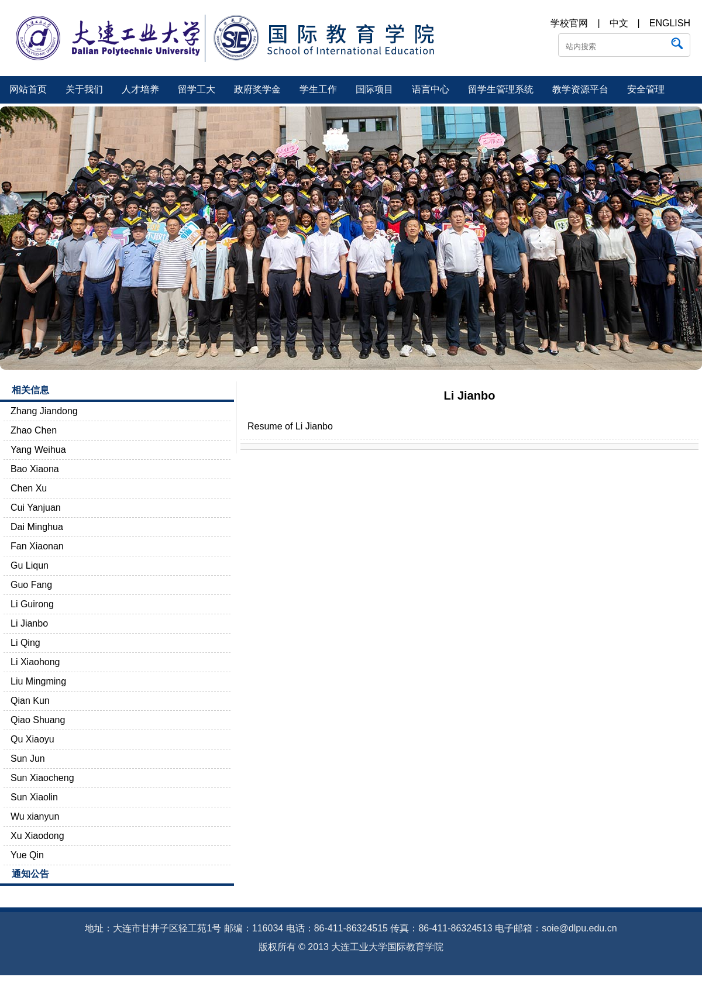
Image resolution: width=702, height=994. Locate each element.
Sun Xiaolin (34, 797)
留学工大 (196, 89)
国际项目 (374, 89)
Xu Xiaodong (37, 836)
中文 (619, 23)
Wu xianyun (35, 816)
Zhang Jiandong (44, 411)
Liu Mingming (38, 681)
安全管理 (646, 89)
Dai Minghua (37, 527)
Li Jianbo (29, 623)
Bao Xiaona (35, 469)
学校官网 (569, 23)
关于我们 (84, 89)
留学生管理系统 (501, 89)
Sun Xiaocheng (42, 778)
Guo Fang (31, 585)
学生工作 (318, 89)
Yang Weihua (38, 450)
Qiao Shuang (38, 720)
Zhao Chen (34, 430)
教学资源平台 (580, 89)
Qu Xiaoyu (32, 739)
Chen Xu (29, 488)
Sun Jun (28, 758)
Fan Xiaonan (37, 546)
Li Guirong (32, 604)
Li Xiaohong (35, 662)
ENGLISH (669, 23)
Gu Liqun (30, 565)
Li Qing (25, 643)
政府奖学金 (257, 89)
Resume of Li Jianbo (290, 426)
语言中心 (430, 89)
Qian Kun (30, 701)
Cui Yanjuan (36, 508)
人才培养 (140, 89)
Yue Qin (27, 855)
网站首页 (28, 89)
